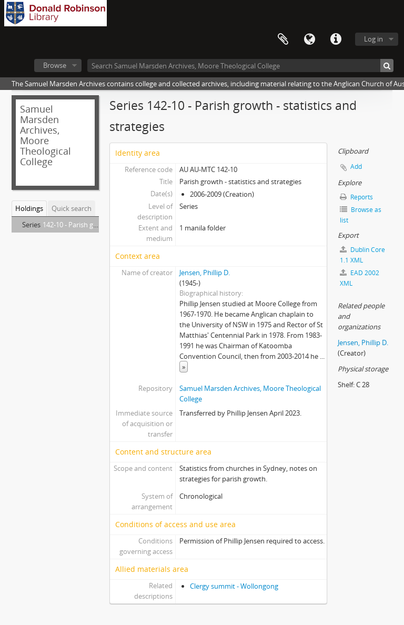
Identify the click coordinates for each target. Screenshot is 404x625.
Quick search (72, 208)
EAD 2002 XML (359, 278)
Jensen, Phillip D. (204, 272)
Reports (356, 197)
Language (309, 39)
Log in (373, 39)
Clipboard (283, 39)
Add (356, 166)
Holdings (29, 208)
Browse (54, 65)
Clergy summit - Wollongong (234, 586)
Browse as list (360, 215)
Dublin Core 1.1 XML (362, 255)
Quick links (335, 39)
